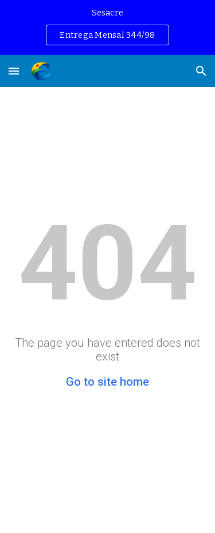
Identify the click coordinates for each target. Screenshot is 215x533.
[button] (14, 71)
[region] (107, 27)
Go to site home (107, 382)
